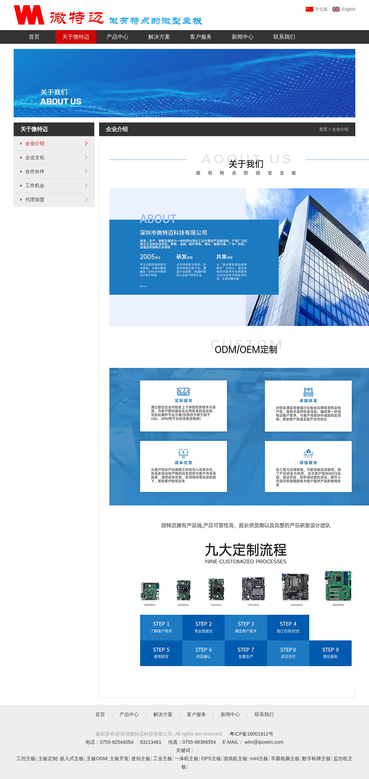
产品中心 (117, 37)
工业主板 (162, 758)
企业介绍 (53, 143)
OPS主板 (211, 758)
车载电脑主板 (285, 758)
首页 (34, 37)
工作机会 (53, 185)
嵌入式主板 (72, 758)
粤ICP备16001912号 (251, 734)
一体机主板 (187, 758)
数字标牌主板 (316, 758)
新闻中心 (243, 37)
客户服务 (201, 37)
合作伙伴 (53, 171)
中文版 (317, 9)
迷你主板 (140, 758)
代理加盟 (53, 199)
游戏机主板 (235, 758)
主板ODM (96, 758)
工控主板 (26, 758)
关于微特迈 (76, 37)
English (343, 9)
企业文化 (53, 157)
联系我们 (284, 37)
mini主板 (259, 758)
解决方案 (159, 37)
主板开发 (119, 758)
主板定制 (47, 758)
